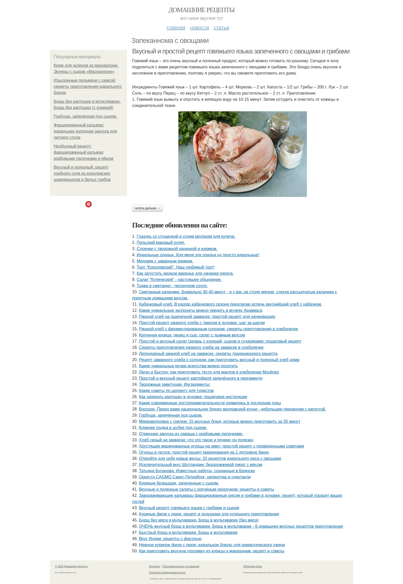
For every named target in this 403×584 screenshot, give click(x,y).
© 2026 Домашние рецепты (71, 566)
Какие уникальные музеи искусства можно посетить (188, 366)
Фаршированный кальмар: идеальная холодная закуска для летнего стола (85, 131)
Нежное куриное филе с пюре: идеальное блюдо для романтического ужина (212, 545)
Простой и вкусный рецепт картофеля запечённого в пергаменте (201, 378)
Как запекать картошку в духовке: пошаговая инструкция (193, 397)
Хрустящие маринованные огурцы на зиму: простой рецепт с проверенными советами (221, 446)
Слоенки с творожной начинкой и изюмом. (177, 249)
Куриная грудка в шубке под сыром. (173, 427)
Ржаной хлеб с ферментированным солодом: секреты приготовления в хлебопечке (218, 329)
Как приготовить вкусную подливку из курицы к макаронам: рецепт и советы (211, 551)
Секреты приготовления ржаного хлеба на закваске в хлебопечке (201, 347)
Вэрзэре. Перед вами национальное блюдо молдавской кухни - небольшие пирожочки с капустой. (232, 409)
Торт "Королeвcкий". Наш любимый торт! (176, 267)
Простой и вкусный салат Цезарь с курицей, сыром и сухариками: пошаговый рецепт (220, 341)
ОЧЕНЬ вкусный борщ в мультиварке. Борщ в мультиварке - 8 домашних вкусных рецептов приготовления (241, 526)
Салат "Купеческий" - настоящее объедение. (179, 279)
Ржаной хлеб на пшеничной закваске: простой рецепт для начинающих (207, 316)
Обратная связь (252, 566)
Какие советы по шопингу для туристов (176, 390)
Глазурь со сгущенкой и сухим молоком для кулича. (186, 236)
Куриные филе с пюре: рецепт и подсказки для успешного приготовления (209, 514)
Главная (176, 27)
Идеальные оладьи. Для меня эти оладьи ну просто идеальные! (198, 255)
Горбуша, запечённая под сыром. (85, 116)
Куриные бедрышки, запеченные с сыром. (179, 483)
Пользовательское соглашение (180, 566)
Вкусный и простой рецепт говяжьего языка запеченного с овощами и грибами (241, 51)
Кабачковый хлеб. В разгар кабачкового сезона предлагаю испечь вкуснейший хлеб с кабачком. (230, 304)
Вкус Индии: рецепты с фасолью (170, 538)
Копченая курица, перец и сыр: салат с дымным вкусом (192, 335)
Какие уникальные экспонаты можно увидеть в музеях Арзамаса (200, 310)
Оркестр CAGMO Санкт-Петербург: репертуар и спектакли (195, 477)
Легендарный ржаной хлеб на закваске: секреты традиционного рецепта (208, 353)
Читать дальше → (147, 208)
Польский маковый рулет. (161, 242)
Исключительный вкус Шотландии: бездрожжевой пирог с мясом (200, 464)
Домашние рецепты (202, 10)
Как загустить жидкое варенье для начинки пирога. (185, 273)
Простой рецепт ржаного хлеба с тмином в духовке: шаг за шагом (202, 323)
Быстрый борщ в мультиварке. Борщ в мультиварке (188, 532)
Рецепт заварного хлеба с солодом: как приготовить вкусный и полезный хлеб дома (219, 360)
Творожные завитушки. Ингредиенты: (174, 384)
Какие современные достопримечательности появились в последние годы (210, 403)
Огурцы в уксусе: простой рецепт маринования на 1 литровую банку (204, 452)
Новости (199, 27)
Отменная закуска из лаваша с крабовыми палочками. (191, 434)
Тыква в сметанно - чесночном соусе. (172, 286)
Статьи (221, 27)
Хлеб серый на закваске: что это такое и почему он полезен (196, 440)
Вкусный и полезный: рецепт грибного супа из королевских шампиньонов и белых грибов (82, 173)
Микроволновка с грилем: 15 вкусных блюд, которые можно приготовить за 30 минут (219, 421)
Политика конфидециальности (167, 572)
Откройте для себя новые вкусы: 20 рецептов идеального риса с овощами (210, 458)
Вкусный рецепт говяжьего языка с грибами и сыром (189, 508)
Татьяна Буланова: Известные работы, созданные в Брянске (197, 471)
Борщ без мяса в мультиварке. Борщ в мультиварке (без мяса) (199, 520)
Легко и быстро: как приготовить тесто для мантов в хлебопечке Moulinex (209, 372)
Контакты (154, 566)
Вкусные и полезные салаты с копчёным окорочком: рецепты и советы (206, 489)
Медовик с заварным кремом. (165, 261)
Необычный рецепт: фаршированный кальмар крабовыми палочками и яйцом (83, 152)
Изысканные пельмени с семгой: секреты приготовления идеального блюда (88, 86)
